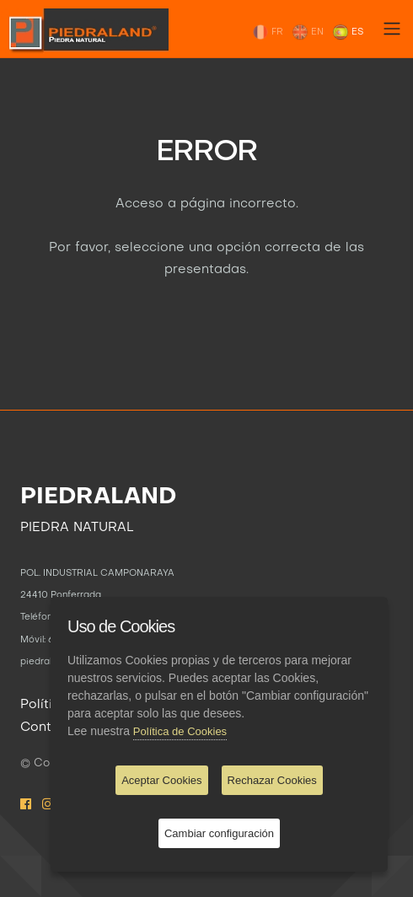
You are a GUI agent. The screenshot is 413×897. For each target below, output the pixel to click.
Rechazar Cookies (272, 780)
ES (347, 32)
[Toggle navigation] (392, 28)
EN (308, 32)
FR (267, 32)
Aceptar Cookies (161, 780)
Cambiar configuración (219, 833)
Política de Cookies (180, 731)
